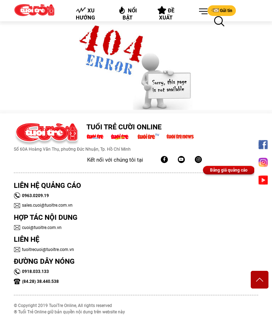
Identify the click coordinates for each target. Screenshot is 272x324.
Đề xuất (166, 13)
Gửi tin (221, 10)
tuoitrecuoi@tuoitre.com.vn (44, 249)
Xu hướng (85, 14)
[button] (202, 11)
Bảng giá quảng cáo (229, 170)
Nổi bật (127, 13)
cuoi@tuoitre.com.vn (38, 227)
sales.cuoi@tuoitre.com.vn (43, 205)
